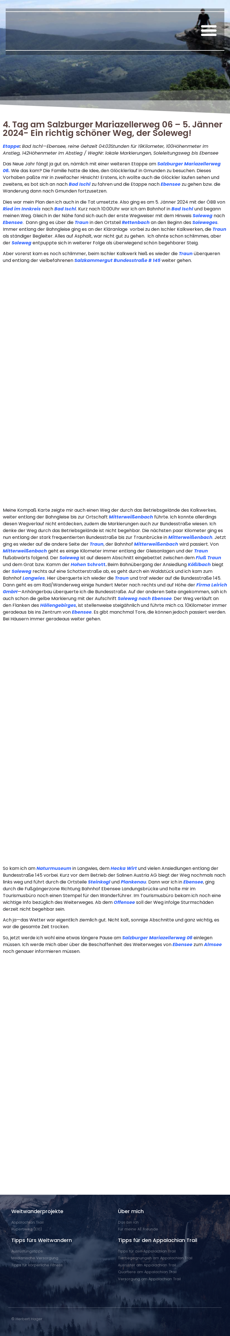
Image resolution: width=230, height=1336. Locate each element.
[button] (209, 30)
